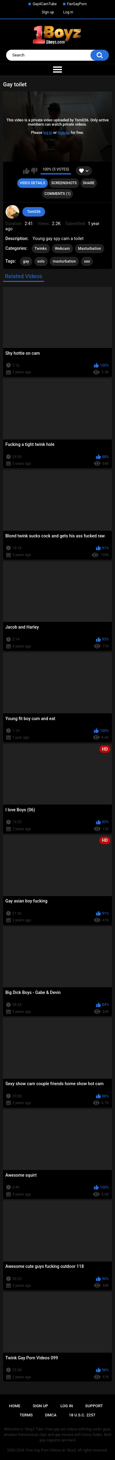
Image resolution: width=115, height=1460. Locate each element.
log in (47, 133)
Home (15, 1406)
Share (88, 183)
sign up (64, 133)
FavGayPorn (77, 4)
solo (41, 261)
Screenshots (64, 183)
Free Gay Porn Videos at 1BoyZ (51, 1450)
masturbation (64, 261)
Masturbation (89, 248)
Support (94, 1406)
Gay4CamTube (44, 4)
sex (87, 261)
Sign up (48, 12)
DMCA (50, 1415)
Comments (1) (57, 194)
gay (26, 261)
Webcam (62, 248)
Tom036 (33, 212)
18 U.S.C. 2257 (82, 1415)
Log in (68, 12)
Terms (26, 1415)
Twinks (41, 248)
